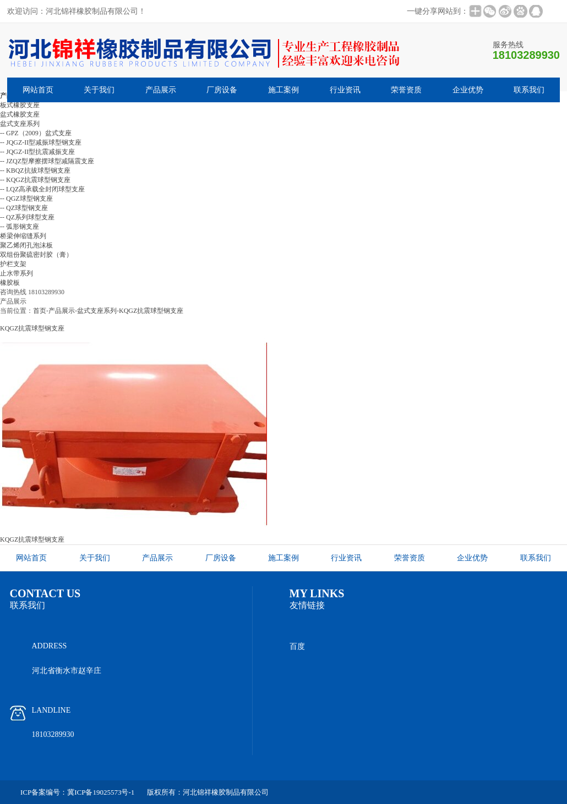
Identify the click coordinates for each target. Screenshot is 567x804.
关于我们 (99, 90)
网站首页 (38, 90)
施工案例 (283, 90)
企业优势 (467, 90)
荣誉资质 (406, 90)
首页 (39, 311)
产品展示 (160, 90)
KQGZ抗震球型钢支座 (151, 311)
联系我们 (529, 90)
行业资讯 (345, 90)
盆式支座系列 (97, 311)
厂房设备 (221, 90)
